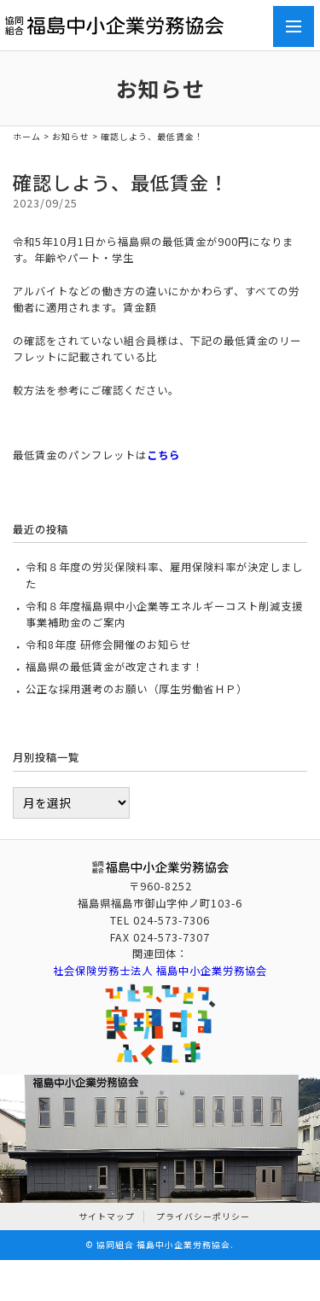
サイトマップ (107, 1216)
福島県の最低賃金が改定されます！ (114, 666)
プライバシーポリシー (203, 1216)
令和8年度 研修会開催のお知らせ (108, 644)
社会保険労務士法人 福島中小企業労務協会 (160, 970)
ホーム (27, 137)
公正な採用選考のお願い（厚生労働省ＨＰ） (136, 689)
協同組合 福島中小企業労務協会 (163, 1245)
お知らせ (71, 137)
